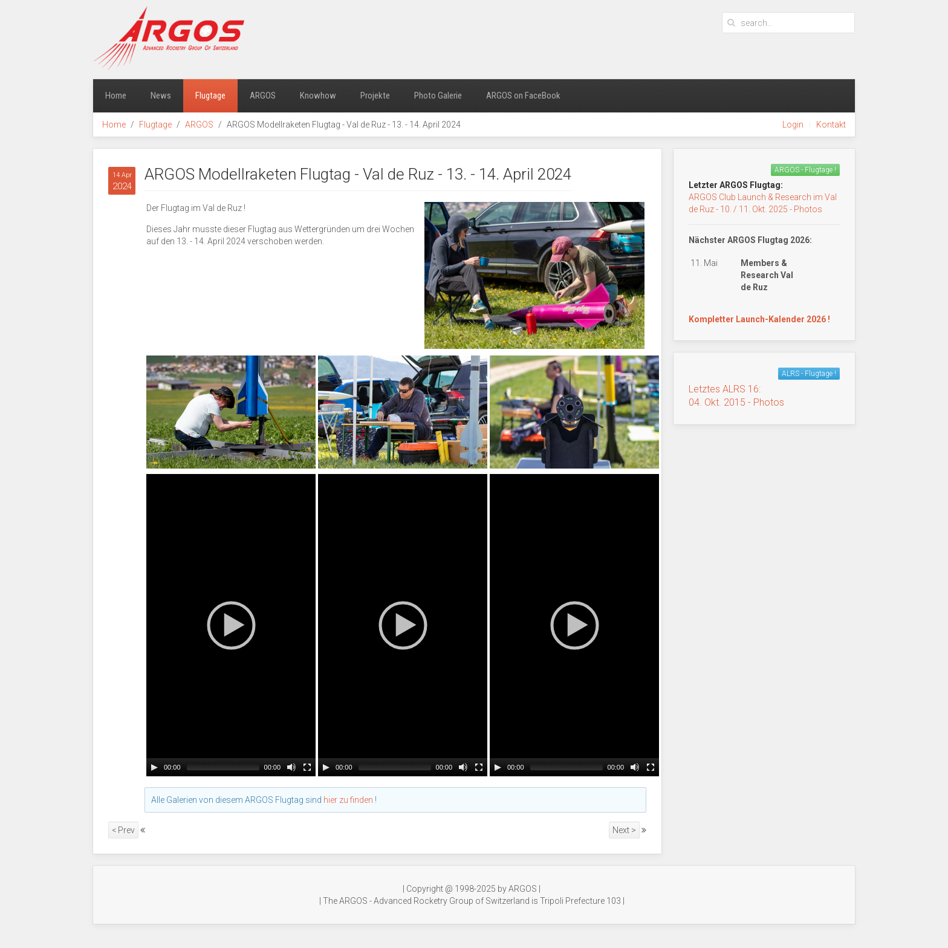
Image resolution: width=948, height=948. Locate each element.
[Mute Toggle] (291, 767)
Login (793, 124)
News (161, 95)
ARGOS (263, 95)
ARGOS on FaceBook (523, 95)
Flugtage (210, 95)
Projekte (375, 95)
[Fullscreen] (307, 767)
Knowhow (318, 95)
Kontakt (831, 124)
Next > (624, 830)
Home (115, 95)
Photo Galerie (438, 95)
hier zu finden (348, 800)
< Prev (123, 830)
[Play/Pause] (154, 767)
